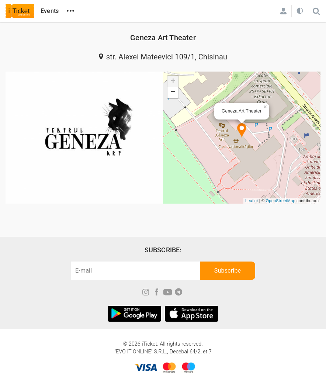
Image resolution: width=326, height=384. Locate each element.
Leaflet (251, 200)
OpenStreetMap (280, 200)
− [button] (173, 92)
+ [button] (173, 81)
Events (50, 10)
